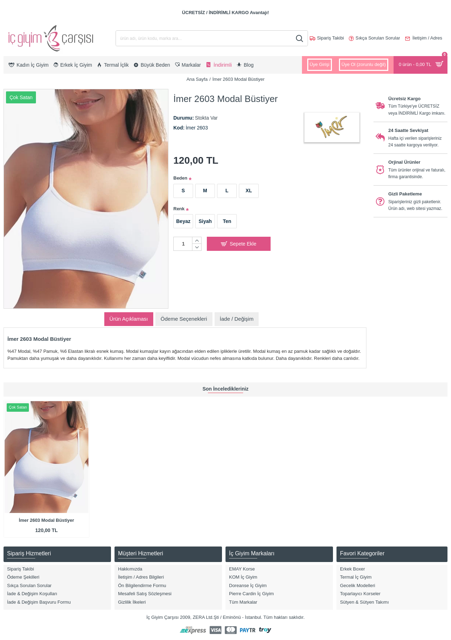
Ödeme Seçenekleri (184, 319)
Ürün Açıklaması (129, 319)
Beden (180, 178)
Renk (179, 208)
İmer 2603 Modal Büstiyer (46, 520)
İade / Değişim (237, 319)
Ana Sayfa (197, 79)
